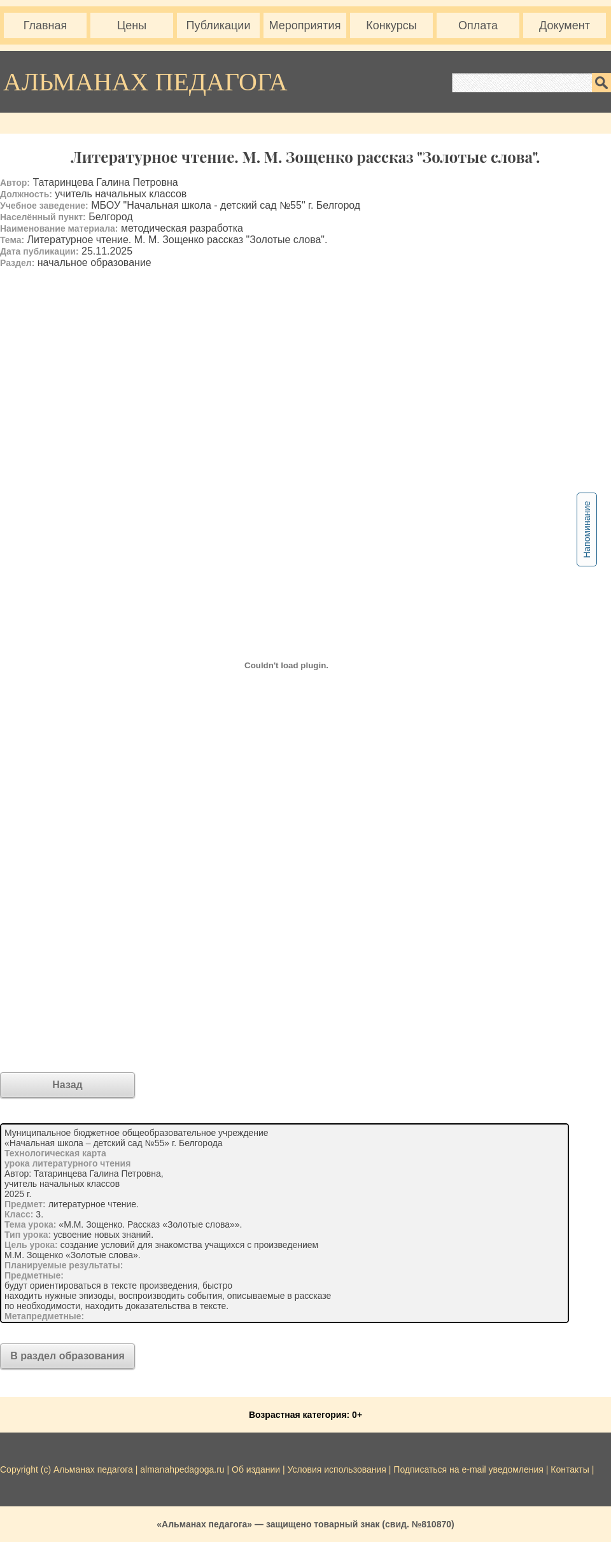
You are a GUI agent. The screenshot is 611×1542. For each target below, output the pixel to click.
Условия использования (337, 1469)
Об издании (256, 1469)
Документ (564, 25)
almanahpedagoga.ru (183, 1469)
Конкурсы (391, 25)
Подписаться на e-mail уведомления (468, 1469)
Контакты (570, 1469)
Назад (67, 1084)
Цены (131, 25)
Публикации (218, 25)
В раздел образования (67, 1355)
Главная (45, 25)
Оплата (478, 25)
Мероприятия (305, 25)
